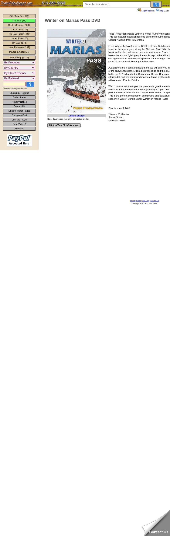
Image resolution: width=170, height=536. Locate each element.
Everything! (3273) (19, 57)
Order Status (19, 97)
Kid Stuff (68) (19, 20)
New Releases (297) (19, 47)
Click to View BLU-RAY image (64, 125)
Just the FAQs (19, 119)
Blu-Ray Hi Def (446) (19, 34)
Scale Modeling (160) (19, 25)
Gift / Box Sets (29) (19, 16)
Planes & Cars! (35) (19, 51)
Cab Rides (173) (19, 29)
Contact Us (19, 106)
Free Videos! (19, 124)
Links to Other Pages (19, 110)
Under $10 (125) (19, 38)
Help (159, 11)
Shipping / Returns (19, 93)
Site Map (19, 128)
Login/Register (145, 11)
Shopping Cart (19, 115)
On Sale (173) (19, 43)
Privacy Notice (19, 102)
